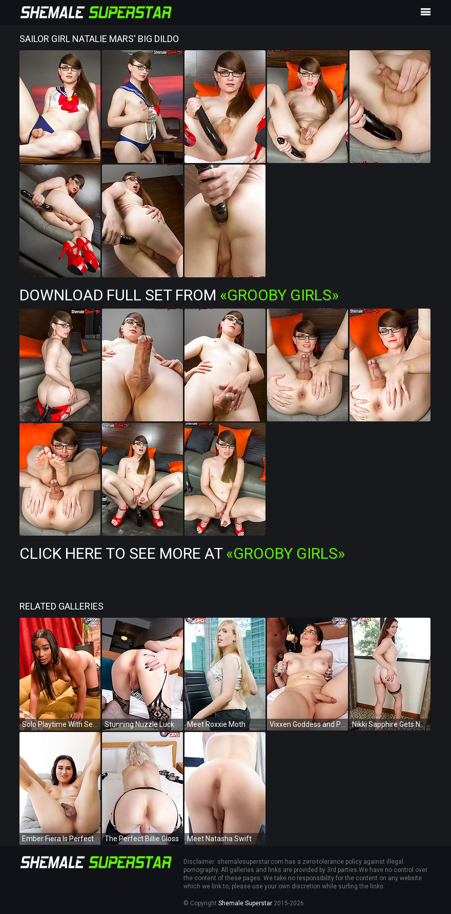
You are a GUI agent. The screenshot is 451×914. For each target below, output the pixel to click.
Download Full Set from (179, 295)
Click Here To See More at (182, 553)
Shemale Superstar (245, 903)
